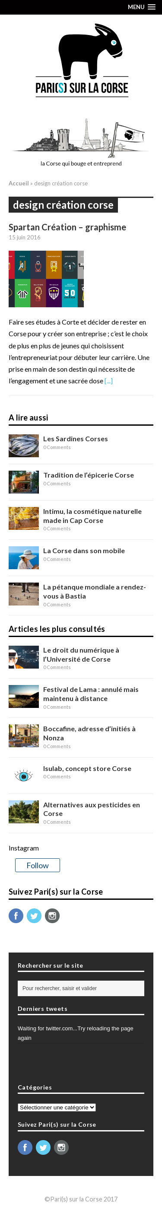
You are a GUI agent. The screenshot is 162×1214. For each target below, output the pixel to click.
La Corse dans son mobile (84, 550)
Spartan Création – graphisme (67, 227)
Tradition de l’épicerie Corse (88, 475)
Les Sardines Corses (75, 438)
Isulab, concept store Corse (87, 768)
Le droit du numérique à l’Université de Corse (81, 654)
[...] (109, 380)
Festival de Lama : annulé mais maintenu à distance (91, 693)
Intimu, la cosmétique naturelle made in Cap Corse (92, 515)
